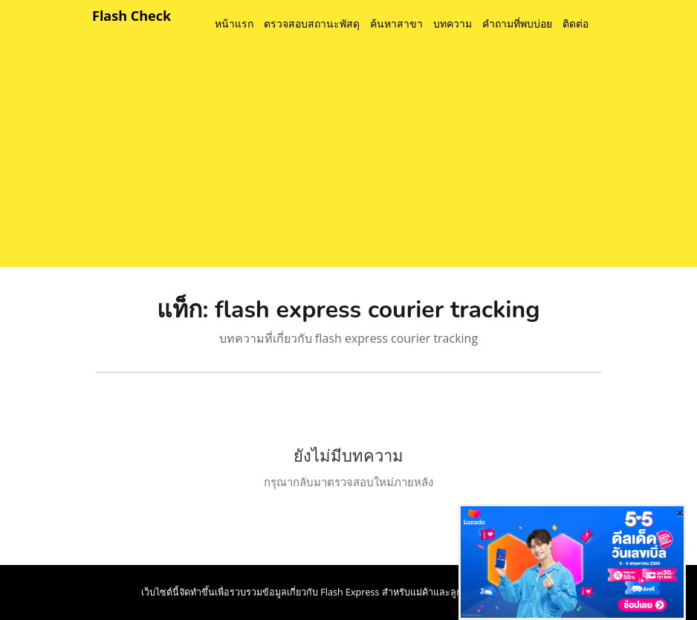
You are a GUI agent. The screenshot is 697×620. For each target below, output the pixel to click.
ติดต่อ (576, 23)
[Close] (680, 513)
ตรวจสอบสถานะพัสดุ (312, 23)
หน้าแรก (234, 23)
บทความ (452, 23)
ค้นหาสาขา (396, 23)
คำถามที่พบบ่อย (517, 23)
